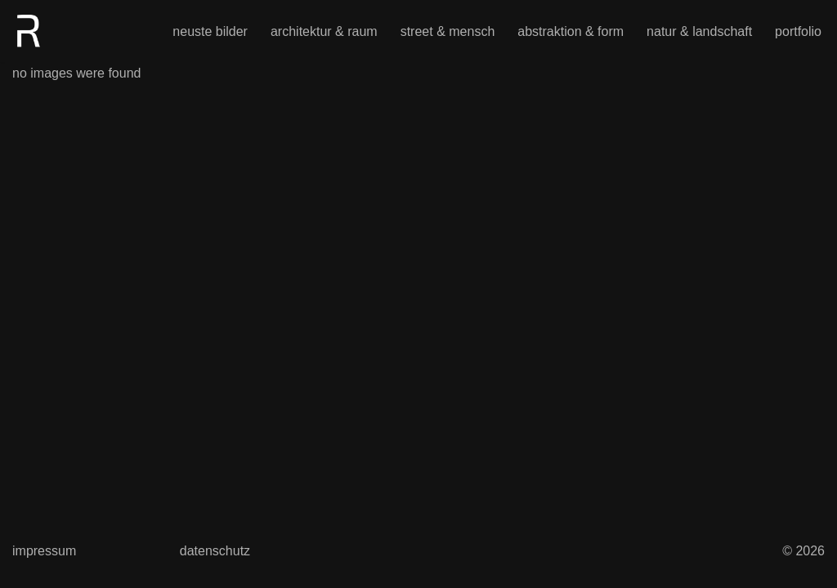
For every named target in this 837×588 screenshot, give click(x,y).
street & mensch (448, 31)
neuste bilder (210, 31)
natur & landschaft (699, 31)
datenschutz (215, 551)
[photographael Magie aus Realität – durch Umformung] (28, 31)
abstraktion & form (570, 31)
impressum (44, 551)
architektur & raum (324, 31)
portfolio (798, 31)
